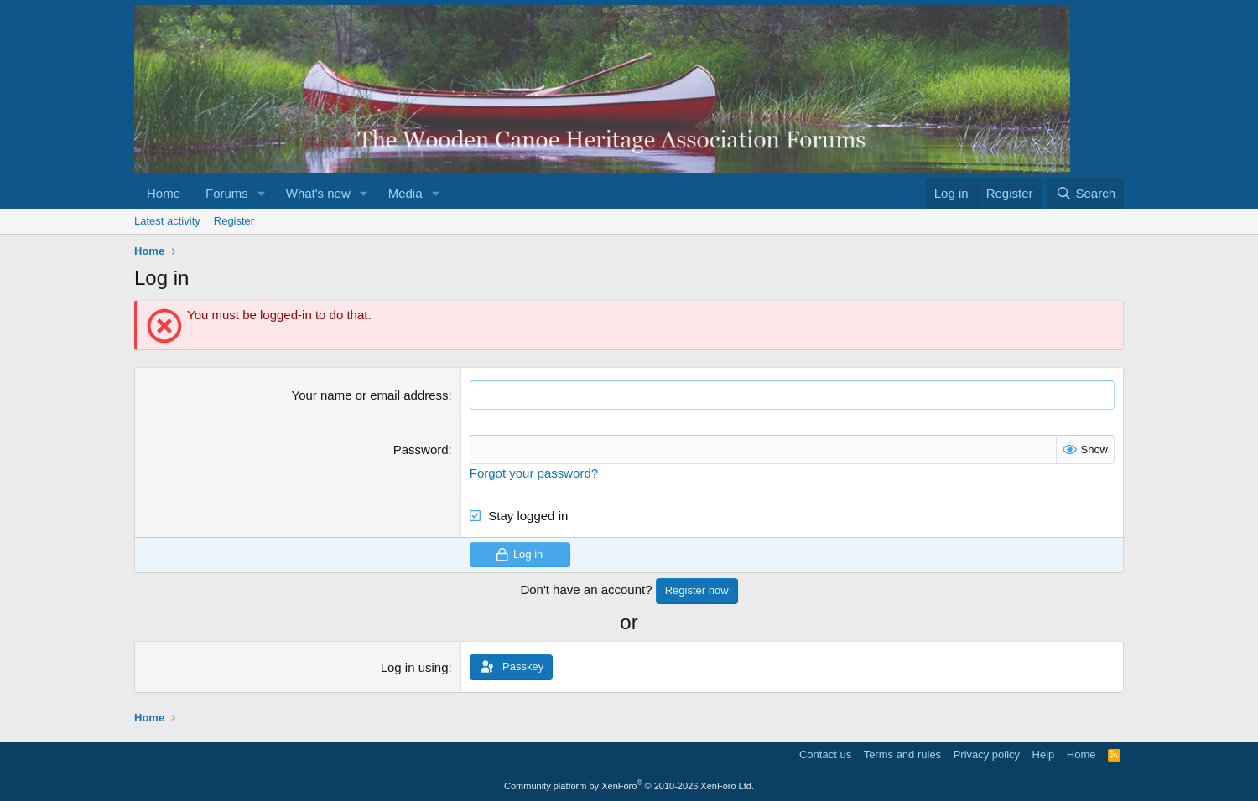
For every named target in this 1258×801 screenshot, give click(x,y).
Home (163, 193)
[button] (261, 193)
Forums (226, 193)
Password (421, 449)
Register (234, 220)
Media (405, 193)
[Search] (1085, 193)
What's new (318, 193)
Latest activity (167, 220)
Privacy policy (987, 754)
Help (1043, 754)
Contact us (825, 754)
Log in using (415, 667)
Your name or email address (370, 395)
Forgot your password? (534, 473)
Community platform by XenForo (629, 786)
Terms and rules (902, 754)
